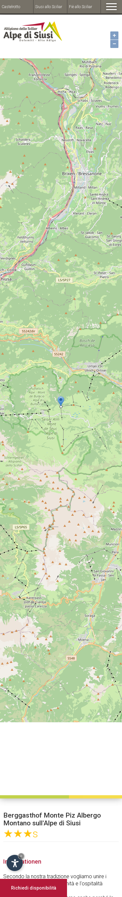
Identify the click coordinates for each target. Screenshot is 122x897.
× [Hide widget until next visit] (21, 856)
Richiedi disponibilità (33, 888)
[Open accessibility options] (15, 863)
